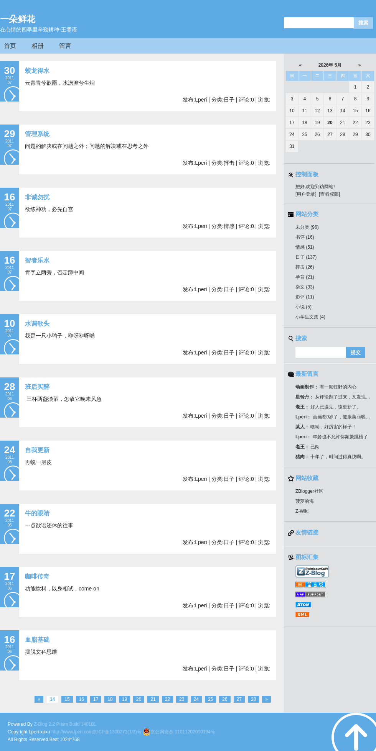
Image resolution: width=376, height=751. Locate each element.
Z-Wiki (301, 511)
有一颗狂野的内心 (325, 387)
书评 (304, 237)
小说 (303, 307)
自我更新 (37, 450)
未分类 (307, 227)
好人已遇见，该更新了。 (328, 407)
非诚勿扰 (37, 197)
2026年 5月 (330, 65)
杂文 (304, 287)
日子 (306, 257)
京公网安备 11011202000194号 (179, 732)
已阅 (307, 446)
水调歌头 (37, 323)
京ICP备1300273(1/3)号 (116, 732)
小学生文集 (310, 317)
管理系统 (37, 134)
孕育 (304, 277)
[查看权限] (329, 194)
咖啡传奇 (37, 576)
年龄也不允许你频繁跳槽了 (331, 436)
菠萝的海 (304, 501)
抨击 (304, 267)
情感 (304, 247)
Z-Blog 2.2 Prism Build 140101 (65, 724)
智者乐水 (37, 260)
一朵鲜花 (17, 19)
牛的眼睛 (37, 513)
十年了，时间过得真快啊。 (330, 456)
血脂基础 (37, 639)
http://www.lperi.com (71, 732)
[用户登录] (306, 194)
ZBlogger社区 (309, 491)
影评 (304, 297)
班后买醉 (37, 387)
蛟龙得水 (37, 70)
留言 (65, 46)
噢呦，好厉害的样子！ (325, 427)
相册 (37, 46)
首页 (10, 46)
